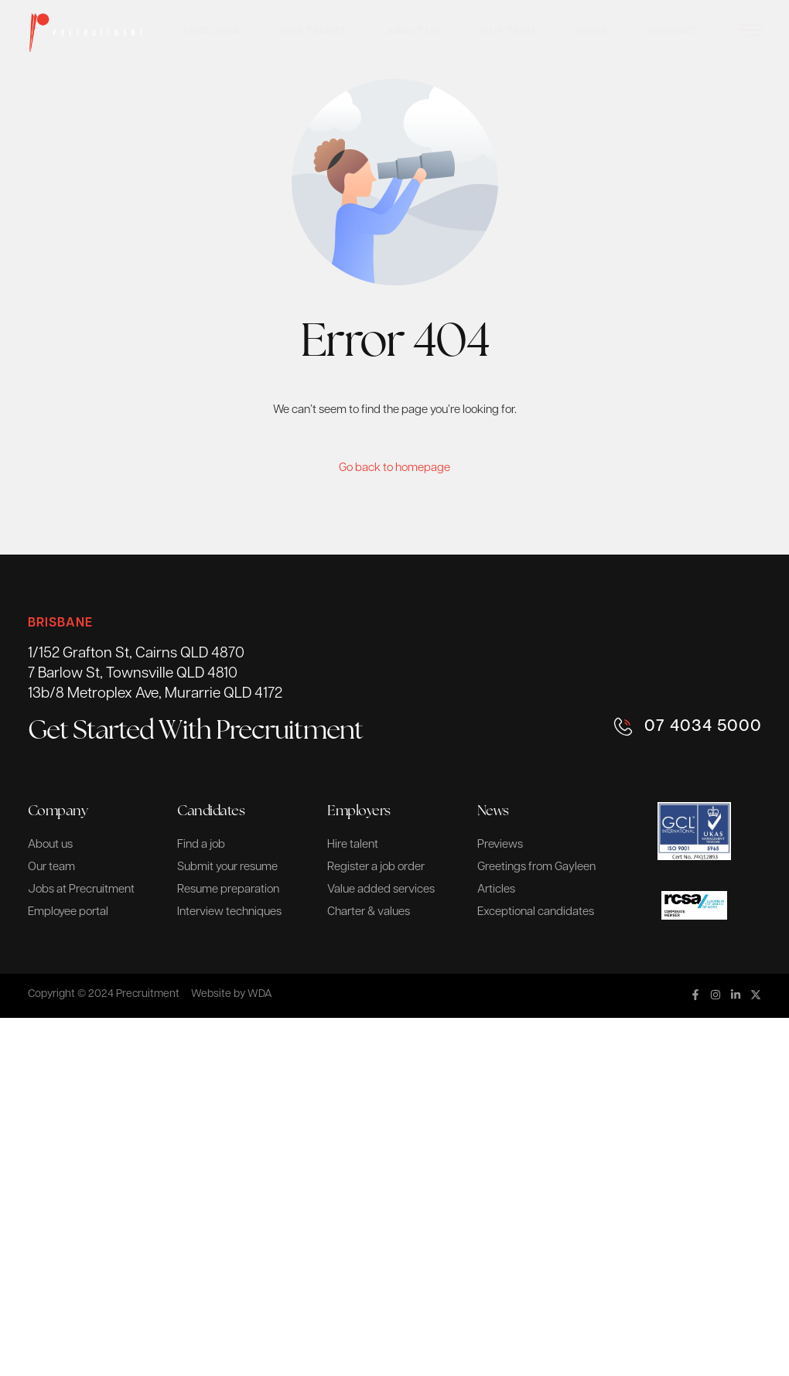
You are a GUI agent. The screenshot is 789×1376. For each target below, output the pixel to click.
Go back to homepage (394, 468)
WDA (260, 994)
